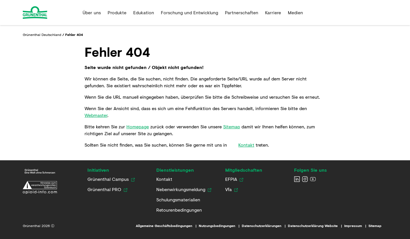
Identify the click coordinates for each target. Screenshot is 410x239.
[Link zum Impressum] (356, 226)
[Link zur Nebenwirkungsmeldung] (180, 189)
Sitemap (231, 126)
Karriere (273, 12)
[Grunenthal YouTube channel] (313, 179)
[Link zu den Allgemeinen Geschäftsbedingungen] (167, 226)
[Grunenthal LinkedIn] (297, 179)
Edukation (143, 12)
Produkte (117, 12)
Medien (295, 12)
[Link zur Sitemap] (377, 226)
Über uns (92, 12)
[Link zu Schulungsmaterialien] (178, 200)
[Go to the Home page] (50, 12)
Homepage (137, 126)
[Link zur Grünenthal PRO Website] (104, 189)
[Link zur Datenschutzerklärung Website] (316, 226)
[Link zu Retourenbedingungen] (179, 210)
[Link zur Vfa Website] (228, 189)
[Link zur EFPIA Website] (231, 179)
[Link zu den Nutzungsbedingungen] (220, 226)
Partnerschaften (241, 12)
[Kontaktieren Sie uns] (164, 179)
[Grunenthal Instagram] (305, 179)
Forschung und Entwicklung (189, 12)
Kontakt (246, 144)
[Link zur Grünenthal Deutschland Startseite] (40, 171)
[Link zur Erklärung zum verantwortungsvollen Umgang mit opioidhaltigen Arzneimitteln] (40, 187)
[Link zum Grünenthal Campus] (108, 179)
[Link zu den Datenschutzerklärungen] (265, 226)
